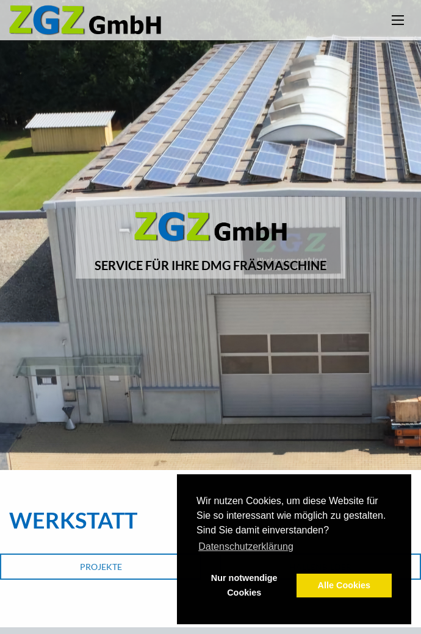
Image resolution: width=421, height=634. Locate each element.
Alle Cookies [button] (344, 585)
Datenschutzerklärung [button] (245, 546)
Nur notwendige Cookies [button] (244, 585)
